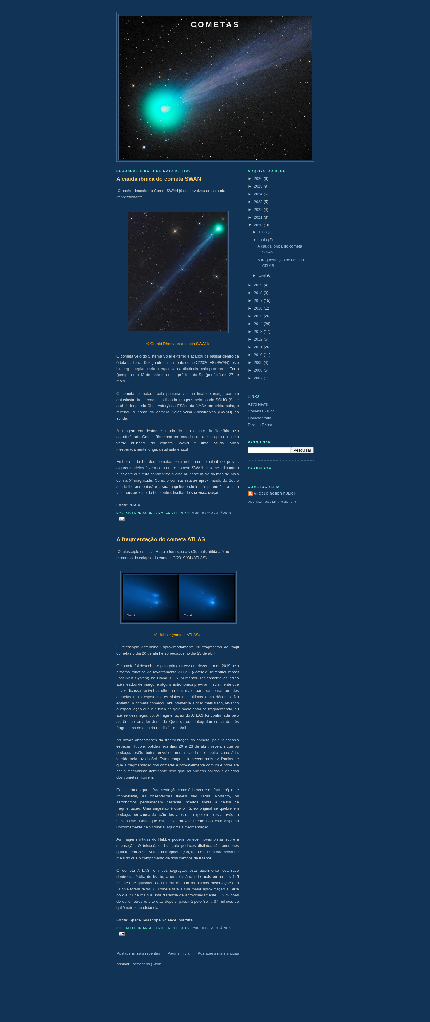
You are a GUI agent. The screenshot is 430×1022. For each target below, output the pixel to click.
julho (263, 232)
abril (263, 275)
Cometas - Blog (261, 411)
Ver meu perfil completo (273, 502)
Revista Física (260, 425)
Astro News (258, 404)
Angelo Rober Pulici (274, 493)
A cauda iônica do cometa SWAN (158, 179)
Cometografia (259, 418)
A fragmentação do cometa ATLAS (160, 539)
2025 (259, 186)
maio (263, 239)
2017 (259, 300)
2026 (259, 178)
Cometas (215, 24)
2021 (259, 217)
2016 (259, 308)
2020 (259, 225)
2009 (259, 362)
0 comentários (216, 513)
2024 (259, 194)
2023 (259, 202)
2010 (259, 354)
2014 (259, 323)
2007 (259, 378)
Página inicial (179, 953)
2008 (259, 370)
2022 (259, 209)
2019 (259, 285)
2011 (259, 347)
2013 (259, 331)
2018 (259, 292)
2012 (259, 339)
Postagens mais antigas (218, 953)
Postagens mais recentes (138, 953)
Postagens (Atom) (147, 964)
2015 (259, 316)
